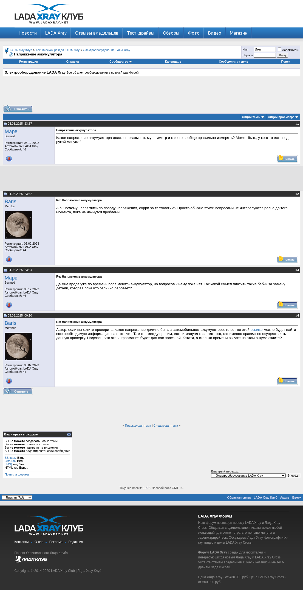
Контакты (22, 542)
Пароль (247, 55)
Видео (214, 32)
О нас (39, 542)
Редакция (76, 542)
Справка (72, 61)
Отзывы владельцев (96, 32)
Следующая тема (166, 425)
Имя (245, 49)
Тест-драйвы (140, 32)
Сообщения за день (233, 61)
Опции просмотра (281, 117)
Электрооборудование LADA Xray (106, 50)
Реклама (56, 542)
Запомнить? (288, 50)
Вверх (296, 497)
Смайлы (10, 461)
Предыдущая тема (138, 425)
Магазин (238, 32)
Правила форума (17, 474)
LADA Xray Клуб (21, 50)
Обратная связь (239, 497)
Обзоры (171, 32)
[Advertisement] (151, 92)
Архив (285, 497)
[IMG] (8, 464)
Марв (11, 131)
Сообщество (120, 61)
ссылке (257, 330)
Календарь (173, 61)
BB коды (10, 457)
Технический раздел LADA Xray (58, 50)
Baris (10, 201)
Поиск (285, 61)
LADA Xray (56, 32)
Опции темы (251, 117)
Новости (28, 32)
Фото (194, 32)
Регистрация (28, 61)
